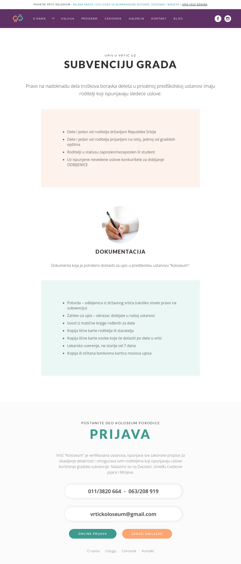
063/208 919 (144, 491)
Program (89, 18)
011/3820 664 (104, 491)
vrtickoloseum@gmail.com (123, 513)
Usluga (67, 18)
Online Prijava (92, 534)
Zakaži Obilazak (147, 534)
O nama (39, 18)
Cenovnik (113, 18)
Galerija (136, 18)
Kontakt (159, 18)
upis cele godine (195, 4)
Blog (178, 18)
